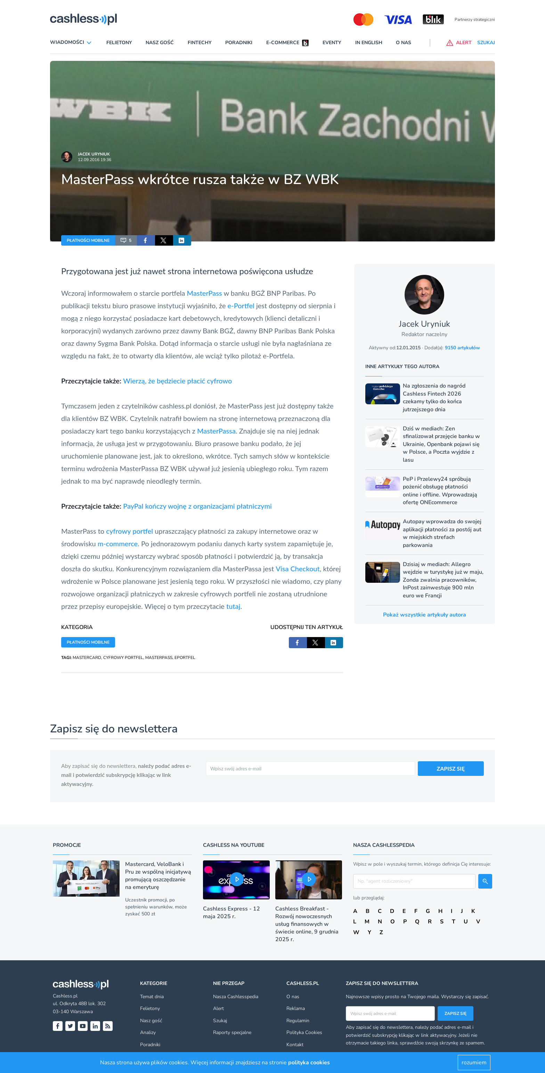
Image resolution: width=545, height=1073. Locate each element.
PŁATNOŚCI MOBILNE (88, 240)
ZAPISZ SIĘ (451, 768)
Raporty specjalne (232, 1032)
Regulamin (297, 1020)
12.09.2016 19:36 (94, 159)
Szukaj (220, 1020)
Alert (218, 1008)
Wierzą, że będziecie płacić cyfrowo (177, 380)
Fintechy (200, 42)
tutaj (233, 606)
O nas (403, 42)
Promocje (67, 845)
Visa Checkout (297, 568)
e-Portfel (241, 305)
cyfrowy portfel (129, 531)
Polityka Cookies (304, 1032)
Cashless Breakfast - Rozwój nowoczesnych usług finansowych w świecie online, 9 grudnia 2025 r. (307, 924)
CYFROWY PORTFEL (123, 657)
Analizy (148, 1032)
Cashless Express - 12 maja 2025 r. (231, 912)
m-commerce (118, 543)
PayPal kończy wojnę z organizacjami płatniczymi (197, 506)
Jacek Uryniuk (94, 154)
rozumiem (474, 1062)
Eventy (332, 42)
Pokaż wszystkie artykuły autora (424, 615)
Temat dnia (152, 996)
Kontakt (294, 1044)
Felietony (119, 42)
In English (368, 42)
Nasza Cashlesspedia (235, 996)
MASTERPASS (158, 657)
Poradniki (238, 42)
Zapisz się (455, 1013)
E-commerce (282, 42)
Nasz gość (160, 42)
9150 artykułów (462, 347)
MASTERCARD (87, 657)
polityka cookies (309, 1062)
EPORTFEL (184, 657)
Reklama (295, 1008)
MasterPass (204, 293)
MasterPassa (216, 431)
